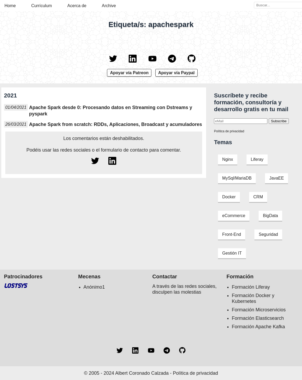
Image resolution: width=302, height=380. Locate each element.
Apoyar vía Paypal (176, 73)
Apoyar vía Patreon (129, 73)
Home (10, 5)
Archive (109, 5)
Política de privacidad (229, 131)
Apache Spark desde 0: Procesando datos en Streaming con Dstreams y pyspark (110, 110)
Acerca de (76, 5)
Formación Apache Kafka (258, 326)
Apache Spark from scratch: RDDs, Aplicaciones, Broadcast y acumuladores (115, 124)
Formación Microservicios (259, 309)
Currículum (41, 5)
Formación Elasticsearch (258, 318)
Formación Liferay (251, 287)
